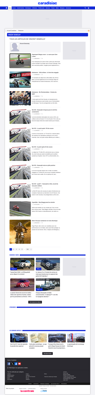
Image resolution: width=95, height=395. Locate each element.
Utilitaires (34, 8)
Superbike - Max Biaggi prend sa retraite (43, 202)
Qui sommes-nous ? (55, 383)
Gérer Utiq (65, 380)
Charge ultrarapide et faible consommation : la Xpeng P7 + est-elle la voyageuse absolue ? (47, 294)
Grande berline (10, 376)
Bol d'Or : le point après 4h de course (42, 147)
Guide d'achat (20, 8)
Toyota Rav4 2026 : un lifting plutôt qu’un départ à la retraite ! (20, 273)
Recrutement (64, 383)
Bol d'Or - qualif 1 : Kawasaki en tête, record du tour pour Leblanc (45, 185)
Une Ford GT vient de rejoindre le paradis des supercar (18, 345)
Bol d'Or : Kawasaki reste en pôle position (43, 165)
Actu (10, 8)
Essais (14, 8)
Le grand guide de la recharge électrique (75, 345)
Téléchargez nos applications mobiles (18, 367)
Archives (65, 371)
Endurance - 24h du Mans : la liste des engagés (45, 72)
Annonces (68, 8)
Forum (53, 8)
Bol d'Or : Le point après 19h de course (43, 128)
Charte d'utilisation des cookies (69, 377)
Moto (57, 8)
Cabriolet (27, 375)
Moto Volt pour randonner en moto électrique (44, 220)
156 (27, 249)
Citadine (9, 373)
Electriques (28, 8)
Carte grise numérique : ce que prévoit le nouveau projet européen (38, 346)
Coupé (27, 373)
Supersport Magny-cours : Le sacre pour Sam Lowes (44, 55)
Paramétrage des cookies (68, 378)
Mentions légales (66, 374)
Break (8, 377)
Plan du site (65, 373)
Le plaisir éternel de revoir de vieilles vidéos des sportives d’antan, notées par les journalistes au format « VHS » (21, 294)
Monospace (9, 379)
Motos (45, 373)
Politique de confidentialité (68, 375)
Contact (30, 383)
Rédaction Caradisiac (44, 383)
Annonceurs (35, 383)
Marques (62, 8)
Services (48, 8)
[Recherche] (85, 7)
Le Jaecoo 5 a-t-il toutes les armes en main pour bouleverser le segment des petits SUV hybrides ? (47, 274)
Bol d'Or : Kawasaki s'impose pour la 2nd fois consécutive (44, 111)
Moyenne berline (10, 375)
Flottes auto (41, 8)
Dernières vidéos (14, 255)
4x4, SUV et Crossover (30, 376)
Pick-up (27, 377)
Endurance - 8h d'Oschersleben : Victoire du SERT (44, 93)
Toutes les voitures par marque (50, 376)
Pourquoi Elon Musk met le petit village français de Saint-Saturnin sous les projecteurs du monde (56, 346)
